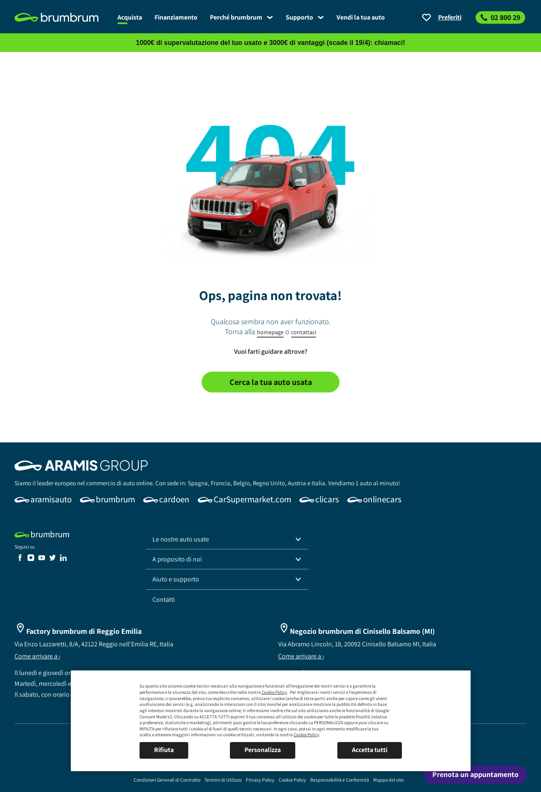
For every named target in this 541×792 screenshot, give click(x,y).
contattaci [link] (303, 332)
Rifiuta (164, 749)
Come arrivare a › (37, 656)
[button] (227, 539)
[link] (63, 17)
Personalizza (262, 749)
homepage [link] (270, 332)
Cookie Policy (274, 692)
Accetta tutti (369, 749)
